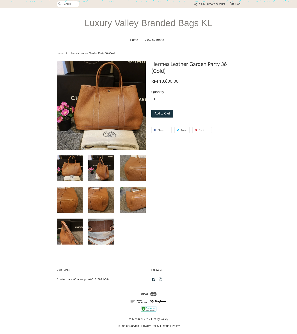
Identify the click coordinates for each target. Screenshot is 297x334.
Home (134, 40)
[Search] (68, 4)
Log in (196, 3)
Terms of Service (128, 325)
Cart (237, 3)
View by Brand (156, 40)
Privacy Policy (150, 325)
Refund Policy (171, 325)
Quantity (157, 92)
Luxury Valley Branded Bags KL (148, 23)
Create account (216, 3)
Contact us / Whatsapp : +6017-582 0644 (83, 279)
